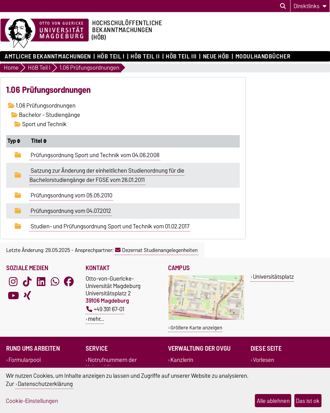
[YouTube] (13, 296)
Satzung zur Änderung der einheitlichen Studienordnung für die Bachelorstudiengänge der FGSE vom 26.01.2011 (106, 175)
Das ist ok (308, 401)
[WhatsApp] (55, 282)
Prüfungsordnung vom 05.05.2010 (71, 195)
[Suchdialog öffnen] (283, 6)
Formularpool (25, 359)
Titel (38, 141)
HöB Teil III (181, 56)
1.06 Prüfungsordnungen (42, 105)
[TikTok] (27, 282)
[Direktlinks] (310, 6)
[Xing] (27, 296)
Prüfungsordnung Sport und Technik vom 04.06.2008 (95, 155)
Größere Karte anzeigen (196, 328)
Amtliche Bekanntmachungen (48, 56)
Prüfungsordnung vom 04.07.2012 (71, 211)
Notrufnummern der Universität (111, 363)
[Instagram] (13, 282)
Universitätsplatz (273, 276)
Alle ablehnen (273, 401)
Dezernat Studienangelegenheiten (156, 250)
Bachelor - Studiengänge (45, 115)
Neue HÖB (216, 56)
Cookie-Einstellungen (32, 401)
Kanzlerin (181, 359)
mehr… (96, 319)
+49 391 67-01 (105, 309)
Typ (13, 141)
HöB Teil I (111, 56)
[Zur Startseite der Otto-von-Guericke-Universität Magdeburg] (44, 33)
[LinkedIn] (41, 282)
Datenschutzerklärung (45, 384)
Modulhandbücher (262, 56)
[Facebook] (69, 282)
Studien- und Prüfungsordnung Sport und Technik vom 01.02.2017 (110, 226)
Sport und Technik (40, 124)
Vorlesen (263, 359)
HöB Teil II (145, 56)
